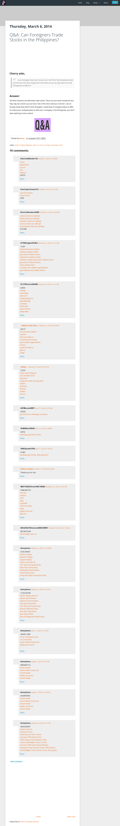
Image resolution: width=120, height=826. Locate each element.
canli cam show (26, 506)
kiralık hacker (25, 668)
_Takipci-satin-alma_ (29, 326)
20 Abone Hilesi (26, 732)
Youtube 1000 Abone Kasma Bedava (34, 745)
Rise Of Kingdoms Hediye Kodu (32, 617)
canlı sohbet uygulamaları (30, 342)
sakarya (23, 173)
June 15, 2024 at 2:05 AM (43, 408)
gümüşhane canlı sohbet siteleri (32, 270)
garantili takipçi (26, 557)
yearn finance (25, 309)
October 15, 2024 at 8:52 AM (44, 469)
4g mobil (23, 378)
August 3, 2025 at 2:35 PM (40, 661)
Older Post (71, 817)
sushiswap (24, 293)
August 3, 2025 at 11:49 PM (40, 692)
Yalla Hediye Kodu (27, 573)
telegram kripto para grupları (32, 381)
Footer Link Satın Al (27, 562)
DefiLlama (24, 306)
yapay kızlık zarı (26, 511)
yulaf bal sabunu (26, 348)
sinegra (23, 495)
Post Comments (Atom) (29, 822)
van (21, 170)
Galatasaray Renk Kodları (30, 570)
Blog (87, 3)
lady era (23, 514)
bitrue (22, 394)
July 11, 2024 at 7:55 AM (44, 449)
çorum (22, 167)
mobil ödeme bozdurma (29, 642)
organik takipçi (26, 560)
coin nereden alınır (27, 376)
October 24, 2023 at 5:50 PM (50, 212)
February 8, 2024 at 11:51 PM (48, 284)
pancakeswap (25, 301)
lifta (21, 498)
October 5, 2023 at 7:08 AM (47, 159)
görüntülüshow (26, 193)
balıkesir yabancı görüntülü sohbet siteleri (37, 260)
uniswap (23, 304)
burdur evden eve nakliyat (30, 224)
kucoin (22, 345)
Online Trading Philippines (23, 145)
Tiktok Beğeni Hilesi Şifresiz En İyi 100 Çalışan (38, 750)
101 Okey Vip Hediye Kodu (30, 565)
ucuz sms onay (25, 640)
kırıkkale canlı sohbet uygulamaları (34, 268)
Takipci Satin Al (26, 729)
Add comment (16, 762)
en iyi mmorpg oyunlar (29, 637)
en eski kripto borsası (28, 340)
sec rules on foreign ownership (47, 145)
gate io (22, 350)
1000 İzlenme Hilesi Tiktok (30, 735)
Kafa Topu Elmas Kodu (29, 568)
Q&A (34, 145)
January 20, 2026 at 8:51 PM (41, 723)
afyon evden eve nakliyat (29, 218)
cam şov (23, 493)
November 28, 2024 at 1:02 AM (59, 528)
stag (21, 501)
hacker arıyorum (26, 676)
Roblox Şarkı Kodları (28, 598)
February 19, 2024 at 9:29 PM (38, 367)
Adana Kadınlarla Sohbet (29, 249)
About (106, 3)
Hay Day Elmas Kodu (28, 604)
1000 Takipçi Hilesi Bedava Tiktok (33, 740)
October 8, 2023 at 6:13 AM (48, 189)
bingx (22, 353)
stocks (61, 145)
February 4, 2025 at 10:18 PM (41, 548)
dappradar (24, 312)
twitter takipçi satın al (28, 596)
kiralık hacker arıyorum (29, 670)
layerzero (23, 296)
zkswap (23, 290)
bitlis (22, 162)
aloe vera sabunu (27, 337)
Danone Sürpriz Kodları (29, 601)
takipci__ (24, 367)
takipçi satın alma (27, 645)
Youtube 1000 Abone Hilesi (31, 737)
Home (80, 3)
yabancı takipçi (26, 554)
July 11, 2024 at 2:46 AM (43, 428)
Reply (22, 179)
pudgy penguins (26, 298)
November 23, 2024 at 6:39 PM (56, 487)
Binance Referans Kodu (29, 609)
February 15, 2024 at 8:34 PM (49, 325)
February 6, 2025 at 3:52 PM (41, 589)
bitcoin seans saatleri (28, 332)
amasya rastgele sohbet (29, 252)
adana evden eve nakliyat (30, 216)
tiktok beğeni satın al (28, 534)
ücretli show (25, 195)
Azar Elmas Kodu (26, 614)
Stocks (95, 3)
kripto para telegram (28, 373)
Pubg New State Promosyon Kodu (33, 575)
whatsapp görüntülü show (30, 435)
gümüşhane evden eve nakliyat (32, 226)
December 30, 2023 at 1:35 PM (48, 243)
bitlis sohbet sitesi (27, 265)
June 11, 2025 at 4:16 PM (39, 631)
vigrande (23, 503)
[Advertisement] (60, 13)
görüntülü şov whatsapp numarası (33, 414)
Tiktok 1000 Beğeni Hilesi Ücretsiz (33, 742)
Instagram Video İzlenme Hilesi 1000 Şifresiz (37, 748)
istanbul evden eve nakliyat (31, 221)
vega (22, 509)
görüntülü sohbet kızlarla (30, 254)
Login (115, 2)
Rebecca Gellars (27, 469)
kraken (22, 384)
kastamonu (24, 165)
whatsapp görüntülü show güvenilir (34, 455)
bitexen (23, 334)
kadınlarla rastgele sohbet (30, 257)
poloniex (23, 386)
